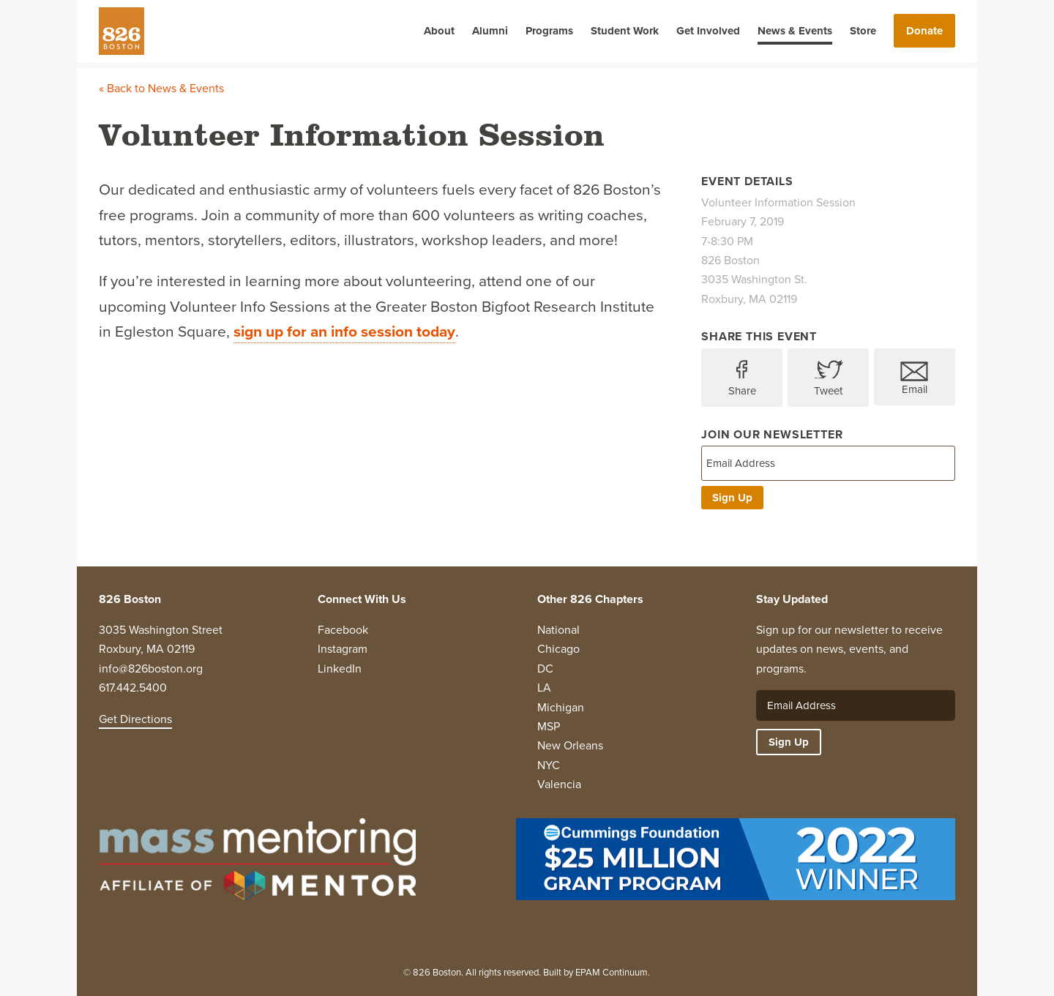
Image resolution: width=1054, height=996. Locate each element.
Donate (924, 31)
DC (545, 668)
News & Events (795, 31)
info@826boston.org (151, 668)
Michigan (560, 707)
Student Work (625, 31)
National (558, 629)
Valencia (559, 784)
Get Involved (708, 31)
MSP (548, 726)
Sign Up (732, 498)
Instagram (342, 648)
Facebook (343, 629)
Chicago (558, 648)
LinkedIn (340, 668)
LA (544, 687)
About (439, 31)
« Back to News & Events (161, 88)
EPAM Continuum (611, 972)
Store (863, 31)
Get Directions (135, 719)
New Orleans (570, 745)
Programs (549, 31)
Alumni (490, 31)
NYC (548, 765)
